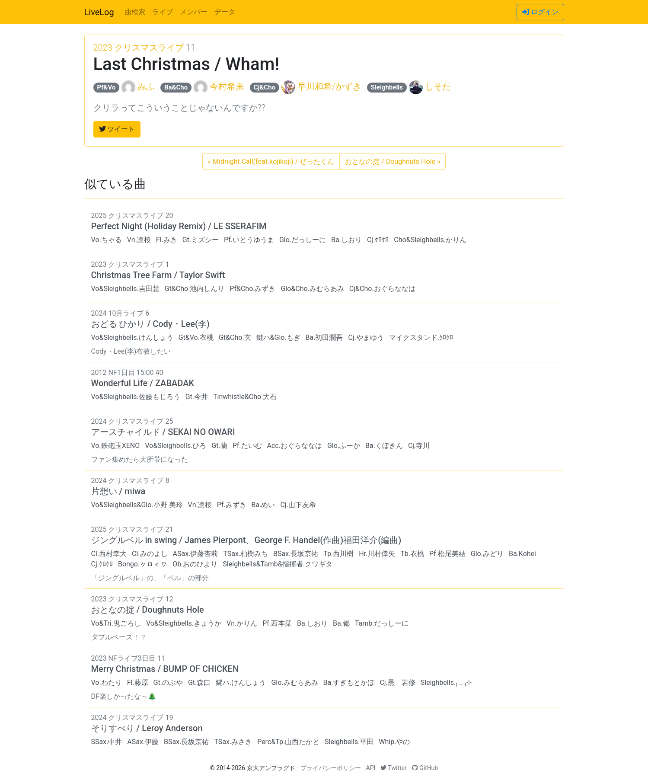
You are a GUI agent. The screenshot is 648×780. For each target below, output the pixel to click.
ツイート (117, 129)
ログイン (540, 12)
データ (224, 12)
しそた (438, 86)
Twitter (393, 767)
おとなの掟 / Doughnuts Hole (392, 161)
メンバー (193, 12)
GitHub (425, 767)
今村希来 (227, 86)
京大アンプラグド (271, 767)
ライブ (162, 12)
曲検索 (134, 12)
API (371, 767)
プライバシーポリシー (330, 767)
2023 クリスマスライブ (138, 47)
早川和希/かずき (329, 86)
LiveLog (99, 12)
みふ (146, 86)
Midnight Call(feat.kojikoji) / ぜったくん (271, 161)
